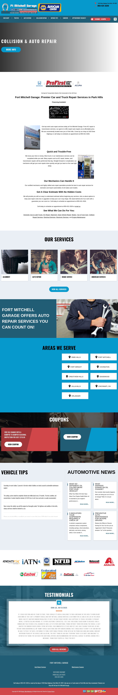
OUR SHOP (6, 18)
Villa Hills (75, 393)
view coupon (13, 451)
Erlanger (74, 402)
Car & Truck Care (82, 222)
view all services (59, 296)
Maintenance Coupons (78, 674)
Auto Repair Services (40, 674)
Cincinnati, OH (103, 393)
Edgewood (103, 383)
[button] (29, 383)
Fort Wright (75, 373)
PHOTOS (16, 18)
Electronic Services (62, 224)
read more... (84, 511)
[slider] (59, 617)
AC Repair (46, 222)
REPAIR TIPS (54, 18)
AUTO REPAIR (27, 18)
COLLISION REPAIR (41, 18)
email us (77, 213)
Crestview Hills (74, 383)
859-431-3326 (103, 5)
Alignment (54, 222)
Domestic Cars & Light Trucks (33, 222)
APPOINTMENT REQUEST (79, 18)
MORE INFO (11, 49)
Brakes (74, 222)
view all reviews (59, 656)
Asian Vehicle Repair (64, 222)
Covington (103, 373)
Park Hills (75, 364)
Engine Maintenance (78, 224)
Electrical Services (49, 224)
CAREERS (65, 18)
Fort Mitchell (103, 364)
